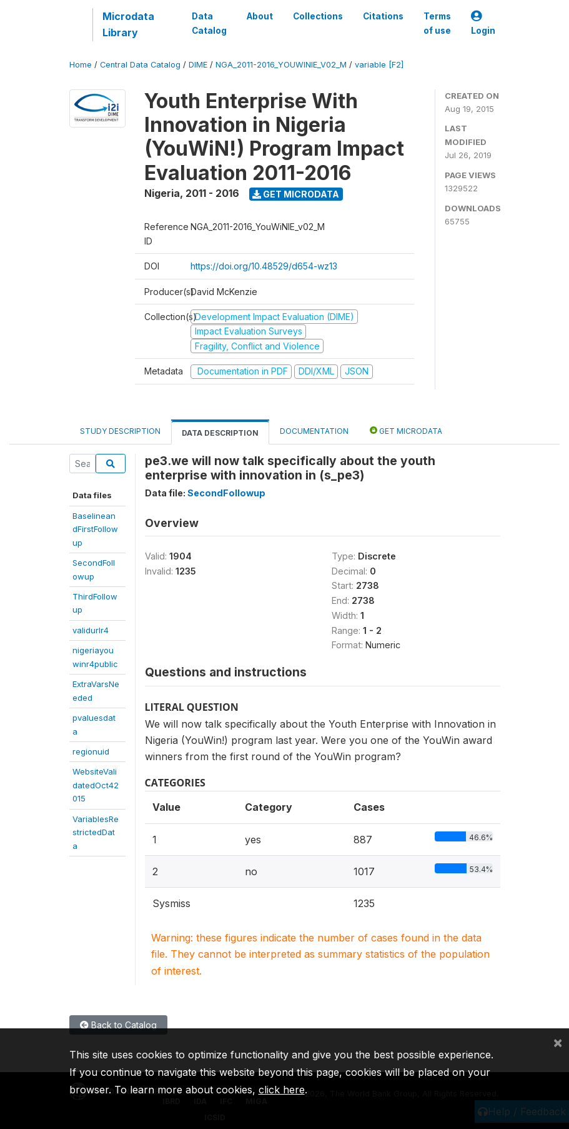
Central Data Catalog (140, 64)
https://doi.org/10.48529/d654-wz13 (263, 266)
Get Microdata (295, 194)
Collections (318, 16)
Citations (383, 16)
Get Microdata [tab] (406, 430)
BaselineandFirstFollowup (95, 529)
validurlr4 (90, 630)
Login (483, 23)
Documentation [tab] (314, 431)
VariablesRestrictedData (95, 832)
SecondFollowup (226, 493)
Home (80, 64)
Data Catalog (209, 23)
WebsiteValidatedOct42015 (95, 784)
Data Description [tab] (220, 433)
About (260, 16)
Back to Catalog (118, 1025)
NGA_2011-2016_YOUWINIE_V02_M (281, 64)
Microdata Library (128, 24)
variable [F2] (379, 64)
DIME (198, 64)
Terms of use (437, 23)
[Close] (558, 1042)
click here (282, 1089)
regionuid (90, 751)
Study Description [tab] (120, 431)
